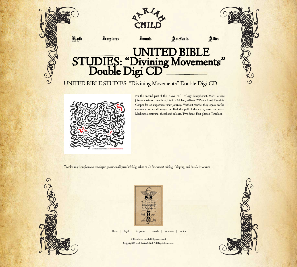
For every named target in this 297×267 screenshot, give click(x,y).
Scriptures (110, 39)
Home (115, 231)
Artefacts (180, 39)
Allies (213, 39)
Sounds (145, 39)
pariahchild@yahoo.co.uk (136, 167)
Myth (77, 39)
